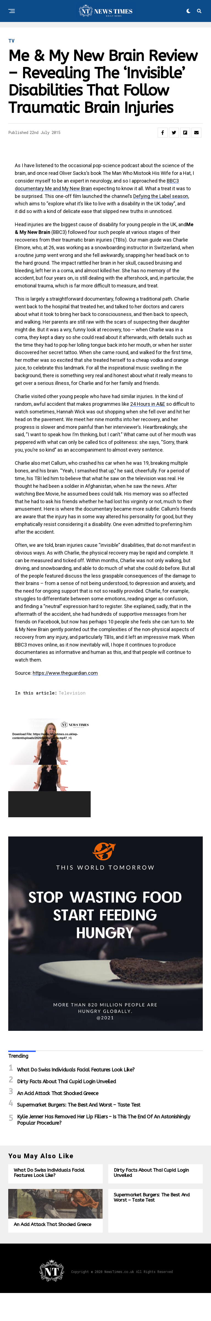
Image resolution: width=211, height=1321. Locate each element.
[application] (49, 767)
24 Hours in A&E (147, 404)
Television (72, 693)
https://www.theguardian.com (65, 673)
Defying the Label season (160, 196)
